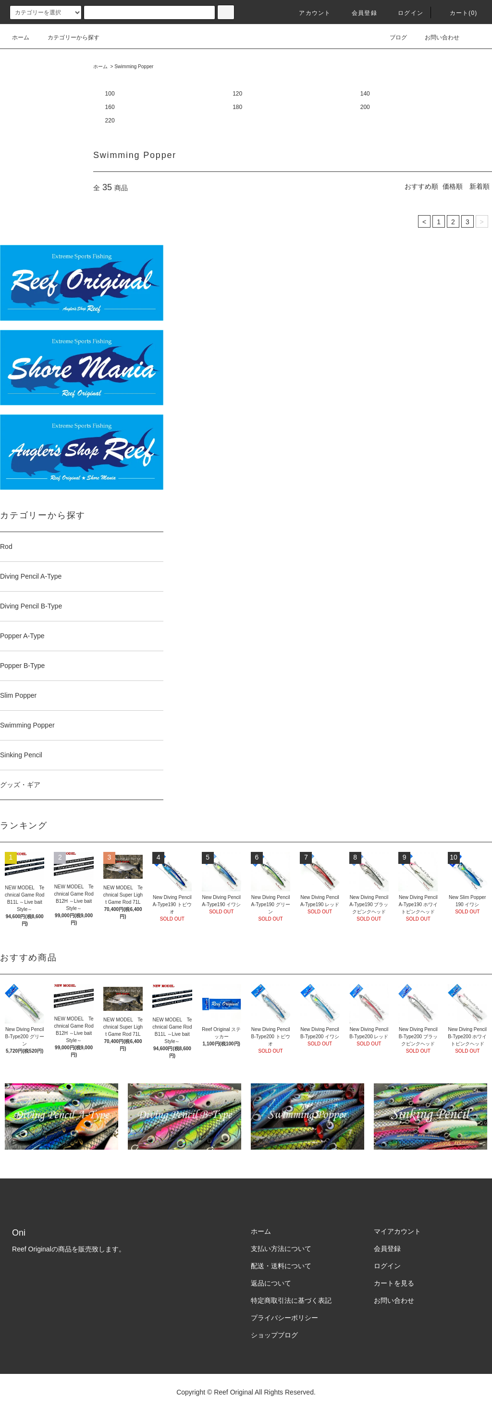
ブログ (392, 37)
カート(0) (458, 13)
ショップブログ (274, 1335)
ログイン (404, 13)
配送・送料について (281, 1266)
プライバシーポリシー (284, 1318)
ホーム (20, 37)
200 (365, 107)
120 (237, 93)
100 (110, 93)
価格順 (453, 186)
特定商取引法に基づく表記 (291, 1300)
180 (237, 107)
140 (365, 93)
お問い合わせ (436, 37)
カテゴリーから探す (67, 37)
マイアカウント (397, 1231)
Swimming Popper (133, 66)
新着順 (479, 186)
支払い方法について (281, 1248)
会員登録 (358, 13)
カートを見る (394, 1283)
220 (110, 120)
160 (110, 107)
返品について (271, 1283)
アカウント (309, 13)
